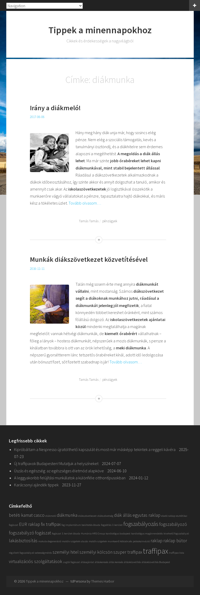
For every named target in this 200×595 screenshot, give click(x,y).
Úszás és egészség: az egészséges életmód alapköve (59, 470)
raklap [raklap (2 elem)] (156, 541)
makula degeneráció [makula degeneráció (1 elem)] (49, 541)
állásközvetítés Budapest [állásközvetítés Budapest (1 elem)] (156, 562)
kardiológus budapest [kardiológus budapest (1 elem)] (118, 533)
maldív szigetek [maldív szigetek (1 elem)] (98, 541)
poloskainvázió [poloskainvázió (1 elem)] (141, 541)
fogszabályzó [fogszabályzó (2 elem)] (21, 533)
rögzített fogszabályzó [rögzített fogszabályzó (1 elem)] (21, 552)
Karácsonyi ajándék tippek (36, 484)
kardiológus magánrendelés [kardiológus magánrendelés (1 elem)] (147, 533)
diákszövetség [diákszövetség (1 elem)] (105, 516)
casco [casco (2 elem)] (39, 515)
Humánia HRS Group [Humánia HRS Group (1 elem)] (93, 533)
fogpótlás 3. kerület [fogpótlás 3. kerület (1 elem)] (112, 525)
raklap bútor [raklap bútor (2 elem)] (175, 541)
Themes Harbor (102, 581)
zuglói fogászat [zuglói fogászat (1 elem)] (71, 562)
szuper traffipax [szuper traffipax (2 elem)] (127, 552)
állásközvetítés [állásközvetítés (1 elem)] (132, 562)
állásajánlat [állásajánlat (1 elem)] (87, 562)
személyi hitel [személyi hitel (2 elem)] (66, 552)
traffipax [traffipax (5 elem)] (155, 551)
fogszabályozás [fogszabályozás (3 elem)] (140, 523)
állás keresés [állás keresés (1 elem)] (116, 562)
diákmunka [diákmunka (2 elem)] (67, 515)
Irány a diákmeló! (55, 107)
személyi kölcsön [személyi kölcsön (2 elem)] (96, 552)
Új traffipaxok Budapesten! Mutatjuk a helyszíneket (56, 463)
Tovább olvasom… (84, 203)
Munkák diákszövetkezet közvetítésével (89, 259)
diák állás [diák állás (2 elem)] (123, 515)
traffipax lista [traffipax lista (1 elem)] (176, 552)
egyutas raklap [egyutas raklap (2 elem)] (146, 515)
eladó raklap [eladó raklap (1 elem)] (168, 516)
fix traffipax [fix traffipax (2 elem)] (51, 524)
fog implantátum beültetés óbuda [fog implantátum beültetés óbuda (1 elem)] (80, 525)
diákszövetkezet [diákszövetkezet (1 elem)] (87, 516)
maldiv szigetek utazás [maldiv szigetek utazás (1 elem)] (75, 541)
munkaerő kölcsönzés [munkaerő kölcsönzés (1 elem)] (120, 541)
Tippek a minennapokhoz (100, 30)
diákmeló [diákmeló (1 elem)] (50, 516)
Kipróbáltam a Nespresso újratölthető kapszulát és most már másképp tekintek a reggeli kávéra (95, 449)
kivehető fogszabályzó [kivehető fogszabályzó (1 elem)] (176, 533)
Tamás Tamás (88, 221)
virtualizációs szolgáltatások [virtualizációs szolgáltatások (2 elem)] (35, 561)
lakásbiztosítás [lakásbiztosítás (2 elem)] (23, 541)
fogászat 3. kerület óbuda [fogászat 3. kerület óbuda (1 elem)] (66, 533)
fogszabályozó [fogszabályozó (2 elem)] (173, 524)
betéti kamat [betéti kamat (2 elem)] (21, 515)
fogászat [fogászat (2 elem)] (43, 533)
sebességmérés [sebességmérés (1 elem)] (43, 552)
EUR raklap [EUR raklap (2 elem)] (29, 524)
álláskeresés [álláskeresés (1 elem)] (101, 562)
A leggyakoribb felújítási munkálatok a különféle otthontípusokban (70, 477)
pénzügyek (109, 221)
